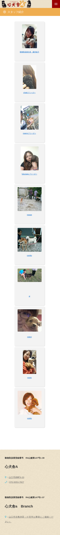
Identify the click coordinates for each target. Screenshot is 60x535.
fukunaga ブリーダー (29, 174)
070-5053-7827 (16, 482)
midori (29, 337)
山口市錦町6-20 (16, 477)
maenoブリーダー (29, 133)
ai (29, 296)
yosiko (29, 418)
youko (29, 378)
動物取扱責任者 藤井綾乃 (29, 52)
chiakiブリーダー (29, 93)
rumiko (29, 255)
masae (29, 215)
